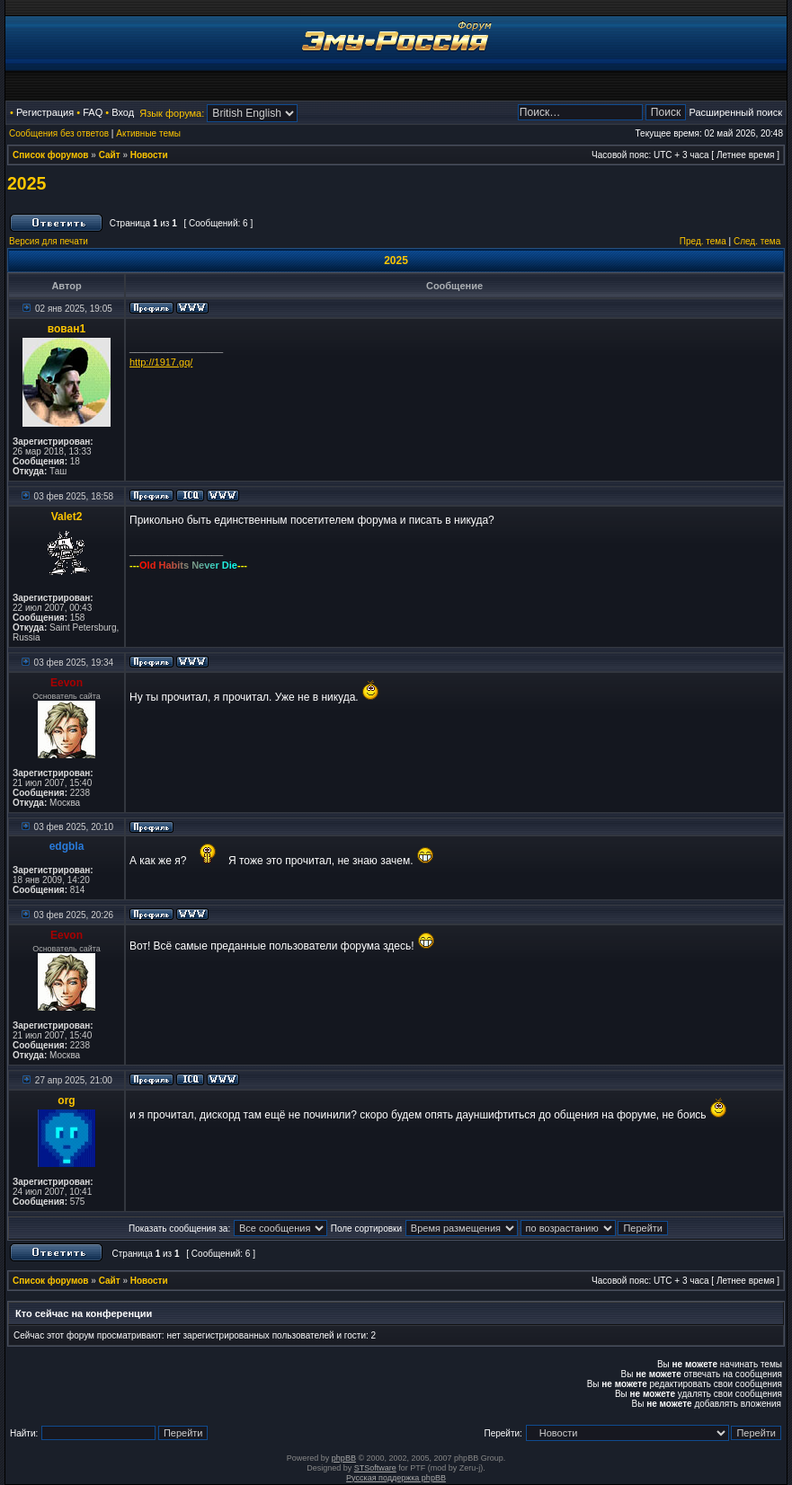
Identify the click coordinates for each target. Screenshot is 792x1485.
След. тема (757, 241)
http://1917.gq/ (160, 362)
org (66, 1100)
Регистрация (45, 112)
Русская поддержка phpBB (396, 1477)
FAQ (92, 112)
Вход (122, 112)
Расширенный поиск (735, 112)
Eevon (66, 682)
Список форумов (51, 155)
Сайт (109, 155)
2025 (26, 183)
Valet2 (67, 516)
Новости (149, 155)
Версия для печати (48, 241)
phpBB (344, 1458)
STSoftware (375, 1467)
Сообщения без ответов (59, 133)
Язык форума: (171, 113)
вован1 (66, 329)
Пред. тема (703, 241)
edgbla (67, 846)
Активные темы (148, 133)
